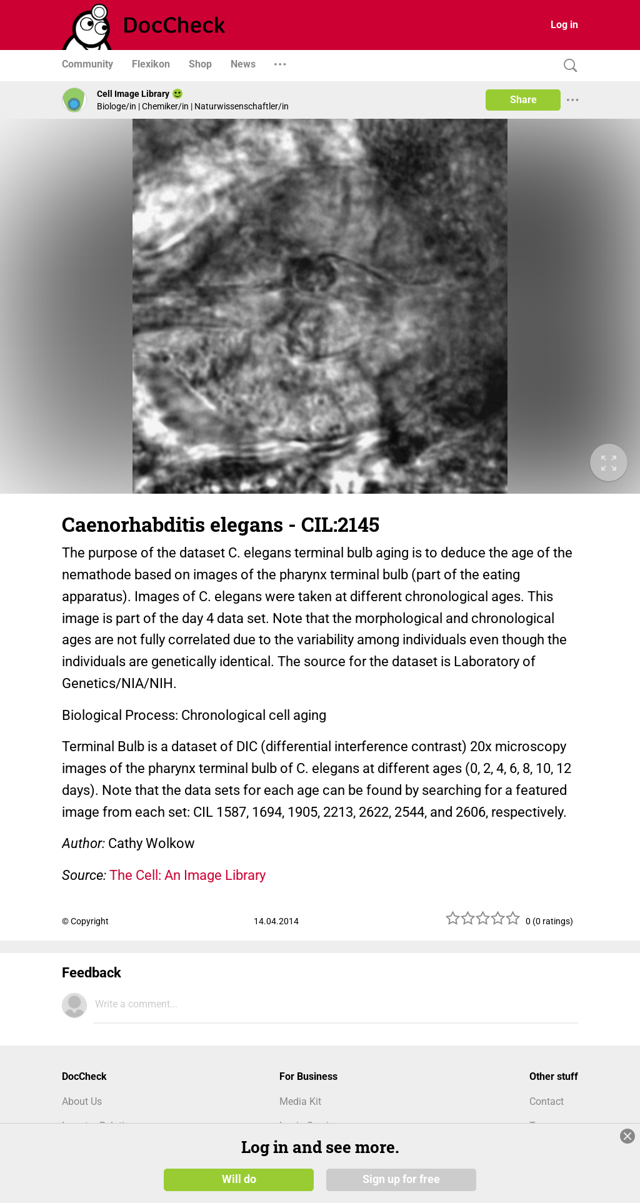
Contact (546, 1101)
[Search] (567, 66)
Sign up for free (401, 1179)
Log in (564, 25)
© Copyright (85, 921)
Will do (239, 1179)
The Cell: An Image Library (187, 875)
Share (523, 100)
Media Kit (300, 1101)
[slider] (483, 922)
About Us (82, 1101)
